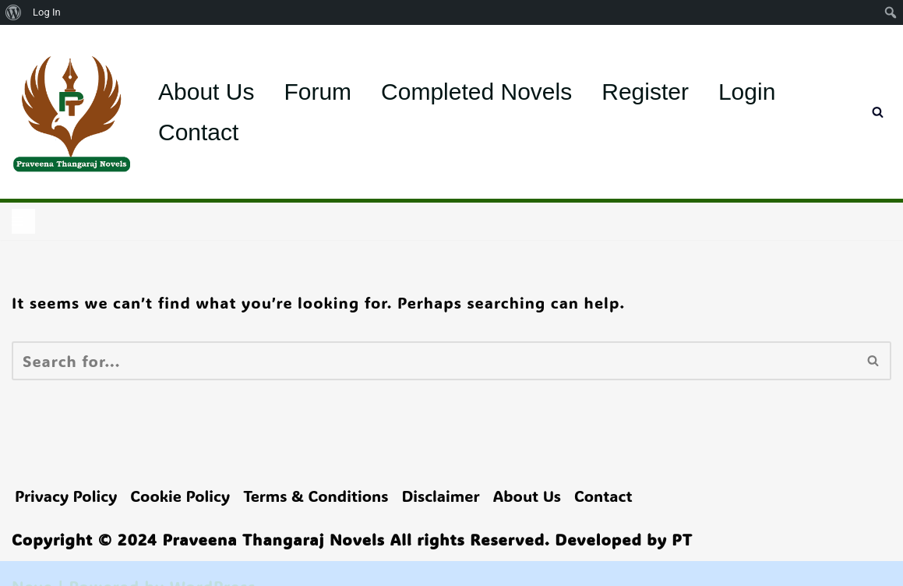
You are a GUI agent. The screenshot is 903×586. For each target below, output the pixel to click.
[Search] (878, 112)
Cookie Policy (180, 495)
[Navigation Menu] (23, 221)
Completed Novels (476, 91)
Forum (317, 91)
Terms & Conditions (315, 495)
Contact (198, 132)
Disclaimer (440, 495)
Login (746, 91)
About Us (206, 91)
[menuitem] (13, 12)
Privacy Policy (66, 495)
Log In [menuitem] (47, 12)
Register (645, 91)
